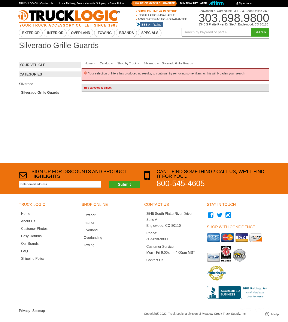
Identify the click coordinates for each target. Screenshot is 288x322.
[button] (225, 32)
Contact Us (154, 260)
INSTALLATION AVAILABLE (156, 15)
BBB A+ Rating (151, 24)
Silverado (26, 84)
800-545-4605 (181, 183)
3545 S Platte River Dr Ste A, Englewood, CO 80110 (233, 24)
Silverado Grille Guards (40, 92)
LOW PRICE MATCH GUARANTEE (154, 3)
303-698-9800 (157, 239)
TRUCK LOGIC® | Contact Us (36, 3)
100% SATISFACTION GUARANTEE (162, 19)
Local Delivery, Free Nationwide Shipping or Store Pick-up (92, 3)
